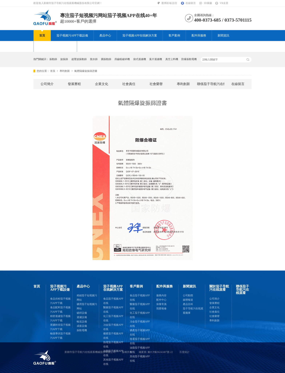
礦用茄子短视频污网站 (87, 306)
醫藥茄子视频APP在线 (113, 309)
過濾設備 (82, 317)
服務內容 (161, 295)
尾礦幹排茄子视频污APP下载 (60, 327)
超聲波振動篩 (79, 59)
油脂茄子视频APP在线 (113, 353)
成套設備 (82, 326)
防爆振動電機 (189, 59)
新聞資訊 (223, 35)
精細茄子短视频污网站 (87, 297)
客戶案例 (174, 35)
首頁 (42, 35)
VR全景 (224, 3)
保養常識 (161, 304)
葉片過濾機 (155, 59)
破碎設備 (82, 313)
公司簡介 (47, 84)
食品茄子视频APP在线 (113, 300)
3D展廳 (208, 3)
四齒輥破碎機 (122, 59)
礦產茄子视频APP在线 (113, 335)
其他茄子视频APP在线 (113, 361)
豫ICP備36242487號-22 (160, 352)
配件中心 (161, 299)
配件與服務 (199, 35)
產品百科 (188, 304)
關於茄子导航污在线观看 (55, 46)
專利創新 (65, 71)
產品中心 (105, 35)
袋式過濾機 (139, 59)
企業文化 (101, 84)
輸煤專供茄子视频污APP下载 (60, 335)
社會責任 (128, 84)
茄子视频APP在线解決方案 (140, 35)
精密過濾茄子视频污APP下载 (60, 318)
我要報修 (161, 308)
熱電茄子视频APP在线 (113, 344)
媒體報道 (188, 299)
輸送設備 (82, 321)
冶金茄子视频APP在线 (113, 327)
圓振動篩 (106, 59)
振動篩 (53, 59)
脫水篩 (94, 59)
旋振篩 (64, 59)
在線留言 (191, 3)
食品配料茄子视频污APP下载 (60, 309)
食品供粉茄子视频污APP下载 (60, 300)
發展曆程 (74, 84)
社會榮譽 (156, 84)
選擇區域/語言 (169, 3)
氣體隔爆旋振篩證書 (85, 71)
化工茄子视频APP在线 (113, 318)
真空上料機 (171, 59)
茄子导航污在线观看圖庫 (193, 310)
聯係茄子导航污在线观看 (99, 46)
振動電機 (82, 330)
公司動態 (188, 295)
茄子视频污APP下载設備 (72, 35)
